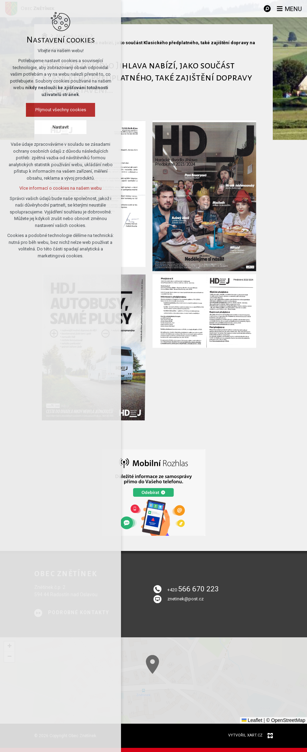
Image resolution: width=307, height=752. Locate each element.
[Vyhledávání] (267, 8)
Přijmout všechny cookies (60, 109)
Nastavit (61, 127)
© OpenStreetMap (285, 720)
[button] (221, 706)
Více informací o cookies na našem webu (60, 188)
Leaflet (252, 720)
